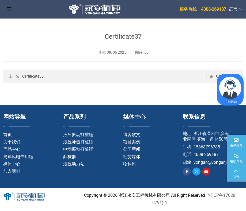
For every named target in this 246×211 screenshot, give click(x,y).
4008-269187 (206, 154)
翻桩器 (69, 156)
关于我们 (11, 141)
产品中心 (11, 149)
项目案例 (131, 141)
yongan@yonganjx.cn (214, 162)
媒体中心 (11, 163)
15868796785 (207, 147)
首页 (7, 134)
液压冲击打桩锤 (78, 141)
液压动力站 (74, 163)
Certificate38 (33, 76)
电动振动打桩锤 (78, 149)
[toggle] (9, 9)
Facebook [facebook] (187, 172)
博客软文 (131, 134)
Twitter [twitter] (196, 172)
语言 (233, 9)
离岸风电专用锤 (18, 156)
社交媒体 (131, 156)
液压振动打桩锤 (78, 134)
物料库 (129, 163)
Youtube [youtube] (206, 172)
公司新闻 (131, 149)
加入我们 (11, 171)
